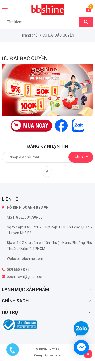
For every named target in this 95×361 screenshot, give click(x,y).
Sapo (57, 355)
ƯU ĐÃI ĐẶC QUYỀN (25, 58)
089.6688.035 (18, 270)
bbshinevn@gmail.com (26, 277)
